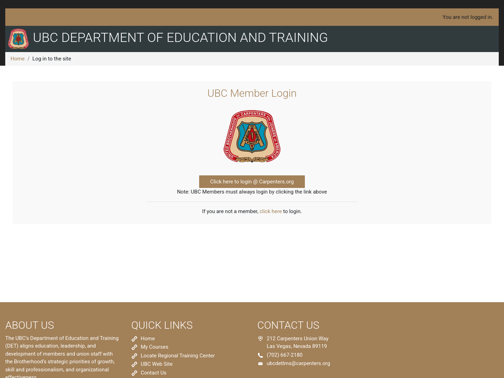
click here (271, 211)
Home (17, 59)
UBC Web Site (157, 364)
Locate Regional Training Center (178, 355)
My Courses (154, 347)
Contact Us (154, 373)
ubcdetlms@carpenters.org (298, 363)
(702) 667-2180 (285, 355)
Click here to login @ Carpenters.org (252, 182)
